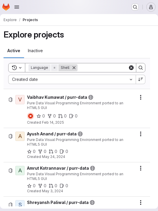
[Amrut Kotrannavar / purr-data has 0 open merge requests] (53, 185)
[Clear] (131, 67)
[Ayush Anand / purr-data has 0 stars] (31, 151)
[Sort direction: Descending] (140, 79)
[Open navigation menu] (16, 7)
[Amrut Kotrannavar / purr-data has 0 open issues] (64, 185)
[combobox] (72, 79)
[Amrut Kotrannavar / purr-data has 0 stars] (31, 185)
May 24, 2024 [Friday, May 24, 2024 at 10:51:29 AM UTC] (53, 156)
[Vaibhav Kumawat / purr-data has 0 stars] (40, 116)
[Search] (114, 67)
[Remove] (74, 67)
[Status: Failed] (30, 116)
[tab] (14, 50)
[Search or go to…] (135, 7)
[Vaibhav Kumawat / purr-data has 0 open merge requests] (62, 116)
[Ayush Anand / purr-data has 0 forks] (42, 151)
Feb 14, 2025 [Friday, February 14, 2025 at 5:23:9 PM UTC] (53, 122)
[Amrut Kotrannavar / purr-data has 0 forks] (42, 185)
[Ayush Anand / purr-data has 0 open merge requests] (53, 151)
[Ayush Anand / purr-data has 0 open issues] (64, 151)
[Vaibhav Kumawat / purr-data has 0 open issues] (73, 116)
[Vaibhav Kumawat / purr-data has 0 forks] (51, 116)
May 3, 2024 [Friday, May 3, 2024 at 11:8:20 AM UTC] (52, 191)
